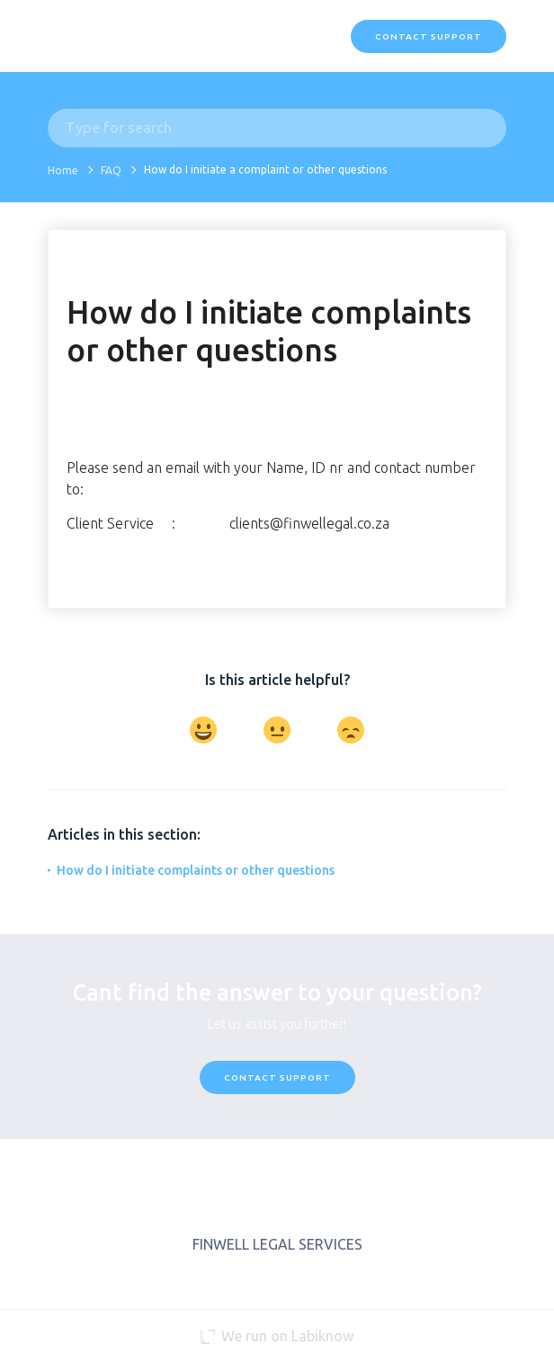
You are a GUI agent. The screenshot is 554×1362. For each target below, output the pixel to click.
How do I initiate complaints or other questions (196, 870)
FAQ (111, 170)
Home (63, 170)
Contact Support (428, 36)
